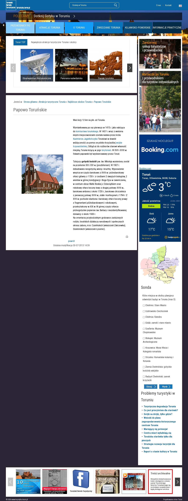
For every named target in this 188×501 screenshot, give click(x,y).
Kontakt (168, 5)
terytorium (106, 150)
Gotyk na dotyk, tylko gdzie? (158, 414)
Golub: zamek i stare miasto (158, 322)
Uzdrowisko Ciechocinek (156, 311)
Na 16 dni (146, 239)
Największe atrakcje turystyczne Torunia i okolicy (54, 42)
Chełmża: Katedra (153, 316)
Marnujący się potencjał (156, 429)
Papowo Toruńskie (102, 101)
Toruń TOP (20, 42)
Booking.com (145, 168)
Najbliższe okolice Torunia (80, 101)
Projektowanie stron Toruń (172, 500)
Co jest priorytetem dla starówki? (161, 410)
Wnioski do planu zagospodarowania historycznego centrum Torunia (159, 421)
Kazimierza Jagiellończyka (85, 138)
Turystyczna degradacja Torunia (160, 406)
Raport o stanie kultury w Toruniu (160, 451)
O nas (158, 5)
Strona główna (30, 101)
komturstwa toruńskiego (87, 131)
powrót (71, 241)
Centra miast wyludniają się (157, 433)
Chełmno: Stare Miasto (155, 305)
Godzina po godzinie (150, 235)
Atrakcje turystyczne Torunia (52, 101)
